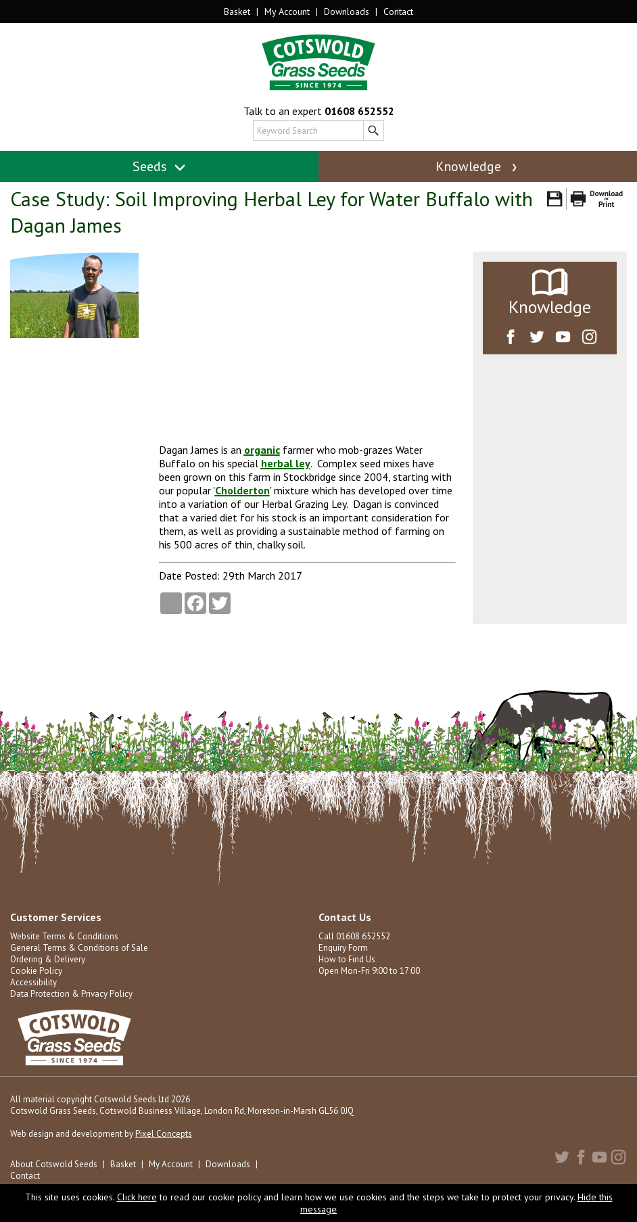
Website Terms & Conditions (64, 936)
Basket (237, 11)
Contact (398, 11)
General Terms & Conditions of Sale (79, 948)
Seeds (159, 166)
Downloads (346, 11)
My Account (287, 11)
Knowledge (477, 166)
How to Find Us (346, 959)
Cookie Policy (36, 971)
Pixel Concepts (163, 1133)
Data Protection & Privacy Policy (71, 994)
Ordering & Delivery (47, 959)
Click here (137, 1197)
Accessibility (33, 982)
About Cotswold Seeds (53, 1164)
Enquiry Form (343, 948)
